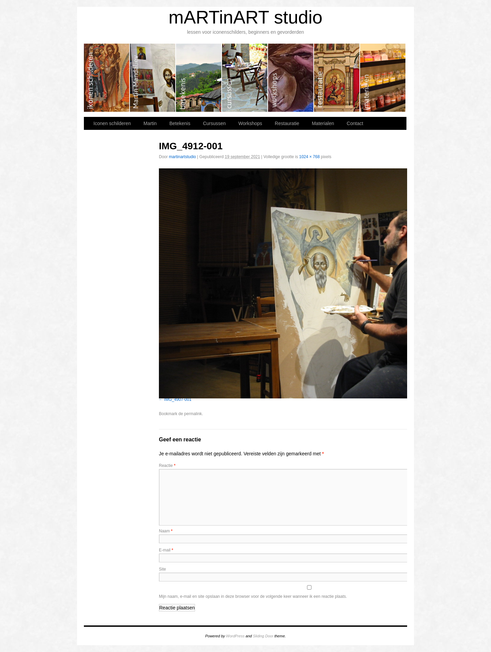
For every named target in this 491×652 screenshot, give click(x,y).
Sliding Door (263, 636)
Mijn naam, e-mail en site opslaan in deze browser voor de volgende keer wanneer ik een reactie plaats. (253, 596)
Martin (153, 78)
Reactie (167, 465)
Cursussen (245, 78)
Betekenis (199, 78)
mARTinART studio (245, 17)
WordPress (235, 636)
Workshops (291, 78)
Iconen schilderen (107, 78)
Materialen (382, 78)
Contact (355, 123)
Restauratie (337, 78)
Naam (166, 531)
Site (162, 569)
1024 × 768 (309, 156)
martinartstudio (182, 156)
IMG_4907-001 (177, 399)
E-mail (166, 550)
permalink (193, 413)
